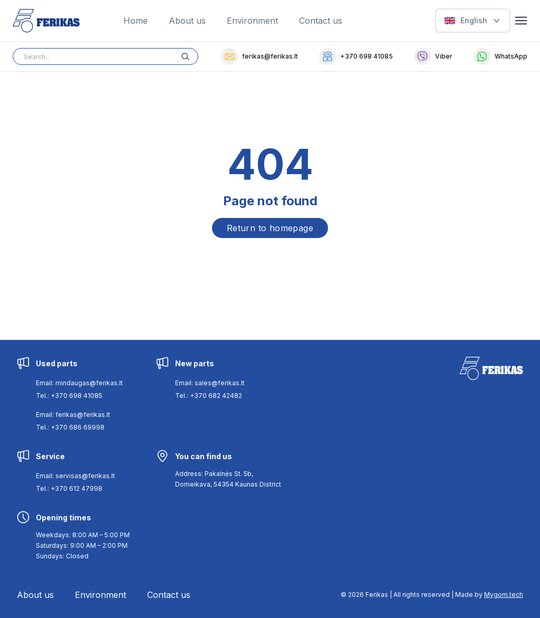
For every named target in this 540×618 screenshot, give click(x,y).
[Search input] (105, 56)
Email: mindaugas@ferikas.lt (79, 383)
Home (135, 20)
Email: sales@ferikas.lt (210, 383)
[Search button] (189, 56)
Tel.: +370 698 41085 (69, 396)
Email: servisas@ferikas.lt (75, 476)
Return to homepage (270, 228)
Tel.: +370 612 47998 (69, 488)
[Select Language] (472, 20)
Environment (252, 20)
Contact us (320, 20)
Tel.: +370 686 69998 (70, 427)
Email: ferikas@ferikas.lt (73, 415)
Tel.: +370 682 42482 (208, 396)
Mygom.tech (503, 594)
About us (187, 20)
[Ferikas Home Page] (46, 21)
